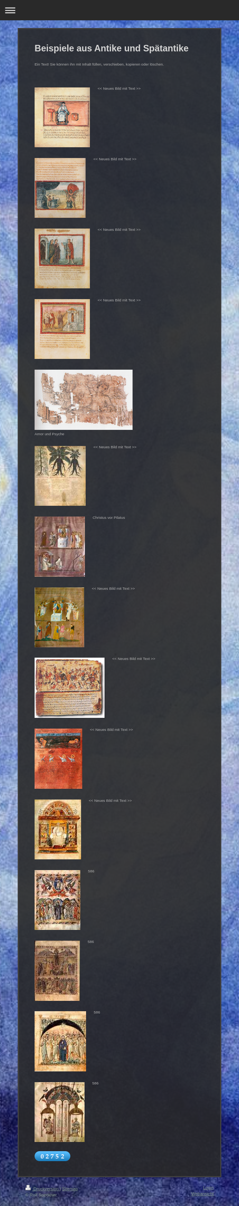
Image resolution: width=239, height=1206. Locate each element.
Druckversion (42, 1188)
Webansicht (202, 1193)
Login (208, 1187)
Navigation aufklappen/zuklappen (119, 10)
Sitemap (70, 1188)
